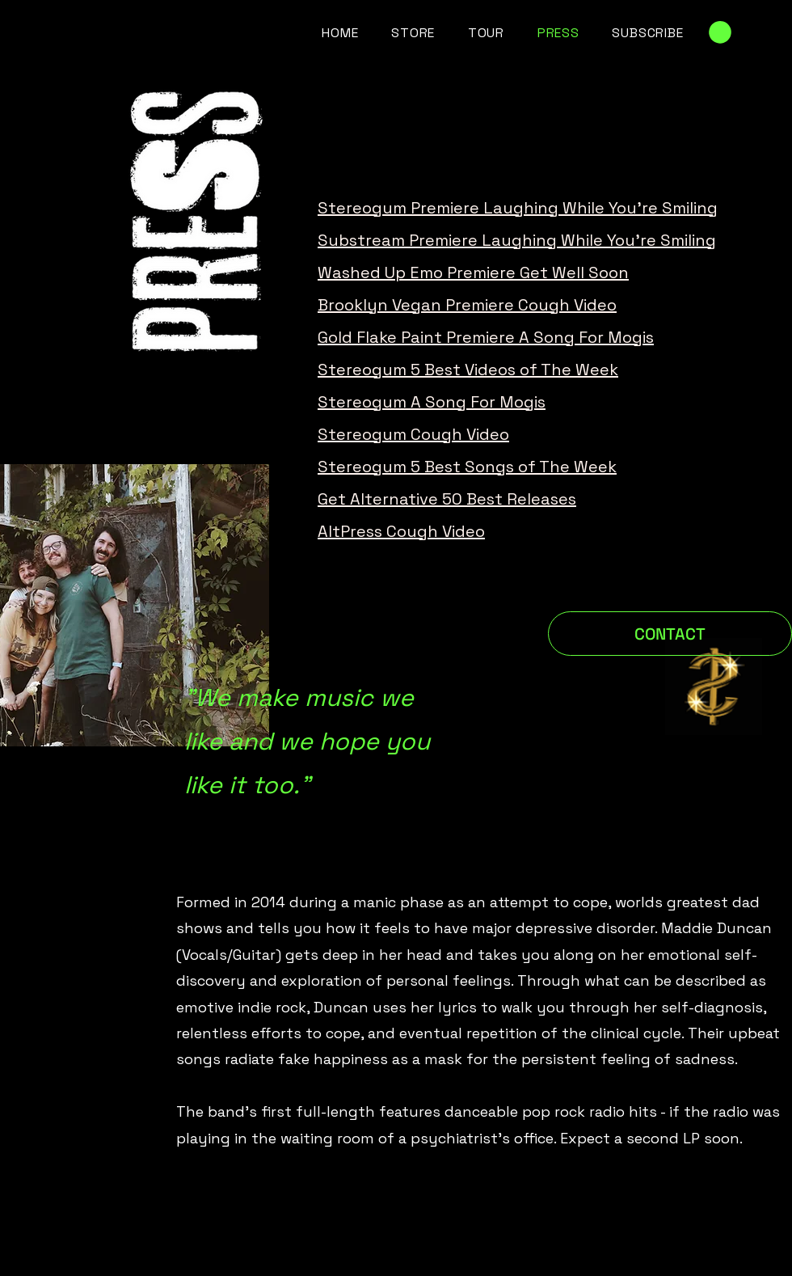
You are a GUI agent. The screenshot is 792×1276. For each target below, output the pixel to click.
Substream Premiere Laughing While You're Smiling (517, 240)
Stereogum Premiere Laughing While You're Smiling (518, 207)
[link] (720, 32)
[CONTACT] (670, 633)
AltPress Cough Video (401, 531)
